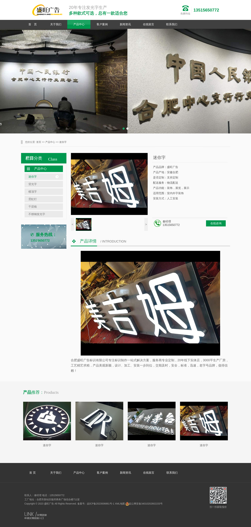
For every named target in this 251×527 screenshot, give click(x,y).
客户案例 (102, 24)
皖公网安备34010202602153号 (144, 503)
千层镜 (32, 206)
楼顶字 (32, 191)
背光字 (32, 184)
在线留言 (148, 24)
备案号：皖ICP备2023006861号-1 (95, 503)
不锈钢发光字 (36, 214)
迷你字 (63, 142)
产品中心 (79, 24)
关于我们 (55, 24)
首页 (38, 142)
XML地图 (120, 503)
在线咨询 (216, 223)
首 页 (32, 24)
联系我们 (171, 24)
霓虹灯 (32, 199)
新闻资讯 (125, 24)
